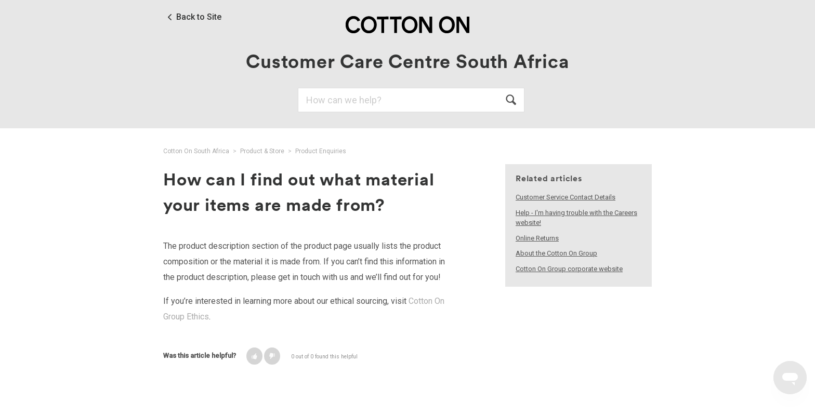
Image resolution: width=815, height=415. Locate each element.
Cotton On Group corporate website (569, 269)
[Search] (411, 100)
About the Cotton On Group (556, 253)
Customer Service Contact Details (565, 197)
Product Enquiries (320, 151)
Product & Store (262, 151)
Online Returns (537, 238)
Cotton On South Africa (196, 151)
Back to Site (198, 17)
